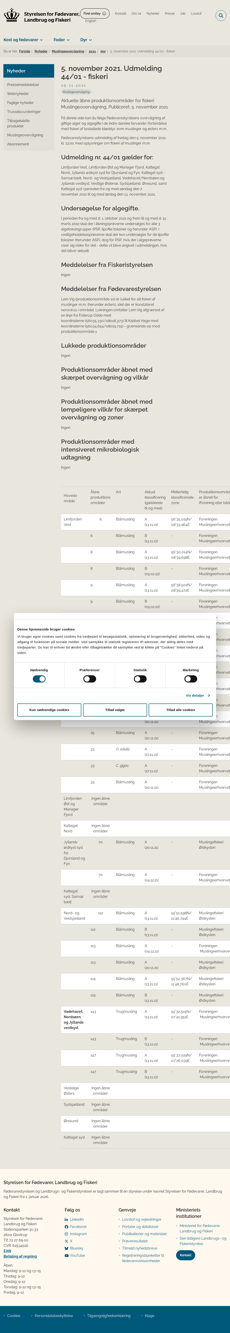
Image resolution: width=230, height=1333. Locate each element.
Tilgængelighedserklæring (108, 1316)
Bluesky (76, 1248)
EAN (7, 1251)
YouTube (77, 1255)
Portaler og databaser (140, 1227)
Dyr (83, 39)
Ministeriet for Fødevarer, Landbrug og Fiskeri (200, 1228)
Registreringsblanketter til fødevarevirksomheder (143, 1258)
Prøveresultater (135, 1241)
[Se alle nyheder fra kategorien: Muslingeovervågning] (76, 91)
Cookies (13, 1316)
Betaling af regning (20, 1256)
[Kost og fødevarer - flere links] (40, 38)
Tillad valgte (115, 710)
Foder (59, 39)
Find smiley (92, 13)
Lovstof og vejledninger (141, 1219)
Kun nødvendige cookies (49, 710)
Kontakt (185, 1255)
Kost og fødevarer (21, 39)
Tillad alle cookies (180, 710)
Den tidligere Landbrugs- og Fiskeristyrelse (203, 1241)
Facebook (78, 1227)
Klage (149, 1316)
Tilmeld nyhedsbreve (139, 1248)
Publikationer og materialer (144, 1234)
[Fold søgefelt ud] (221, 15)
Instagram (78, 1234)
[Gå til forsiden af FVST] (40, 15)
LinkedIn (77, 1219)
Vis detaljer (195, 695)
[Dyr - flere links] (89, 38)
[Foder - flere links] (67, 38)
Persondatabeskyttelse (54, 1316)
